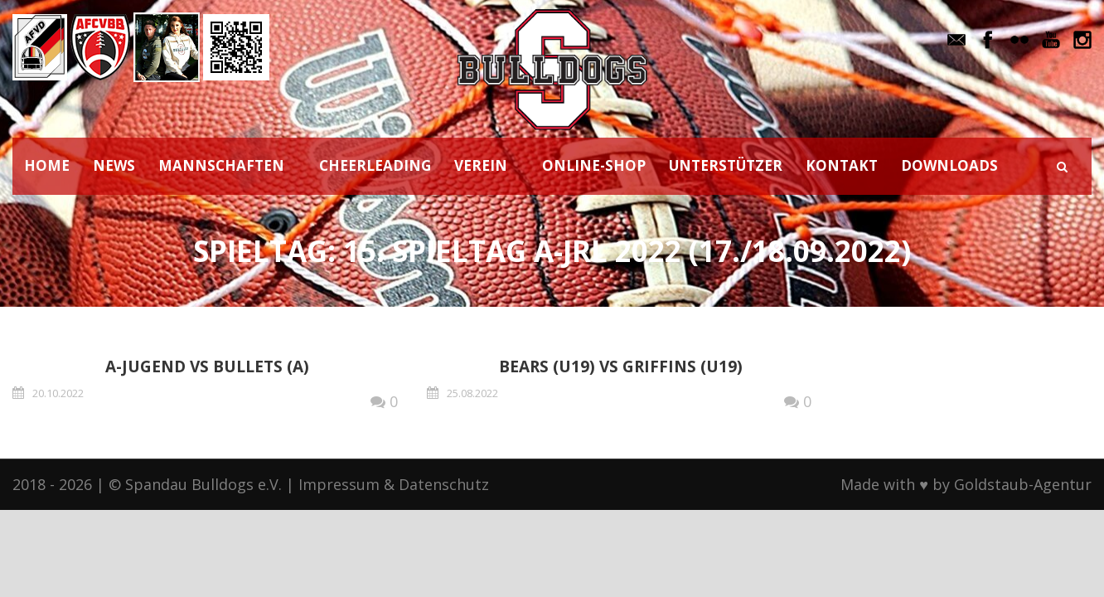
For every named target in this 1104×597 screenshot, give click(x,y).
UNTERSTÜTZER (725, 165)
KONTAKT (842, 165)
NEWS (114, 165)
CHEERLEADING (375, 165)
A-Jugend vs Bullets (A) (207, 366)
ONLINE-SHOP (594, 165)
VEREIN (480, 165)
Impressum (339, 484)
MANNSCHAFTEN (221, 165)
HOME (47, 165)
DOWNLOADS (949, 165)
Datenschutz (444, 484)
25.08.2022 (472, 393)
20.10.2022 (58, 393)
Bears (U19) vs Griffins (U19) (621, 366)
